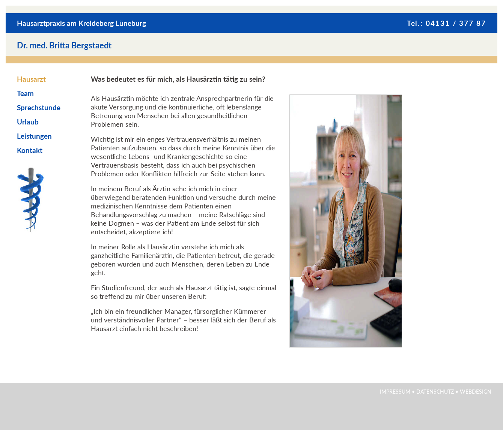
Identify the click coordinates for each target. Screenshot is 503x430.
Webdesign (475, 391)
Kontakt (29, 150)
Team (25, 93)
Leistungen (34, 136)
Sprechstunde (38, 107)
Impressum (395, 391)
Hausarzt (31, 79)
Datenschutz (435, 391)
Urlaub (28, 121)
